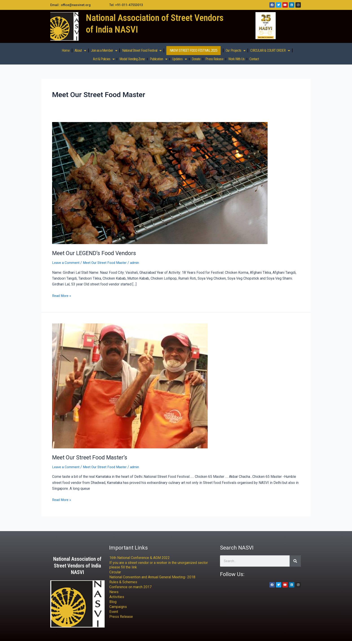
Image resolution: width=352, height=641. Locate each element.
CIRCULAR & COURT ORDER (270, 51)
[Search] (295, 561)
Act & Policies (103, 59)
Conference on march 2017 (130, 587)
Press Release (214, 59)
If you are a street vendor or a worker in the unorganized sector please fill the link (158, 565)
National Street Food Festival (141, 51)
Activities (116, 597)
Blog (113, 602)
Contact (254, 59)
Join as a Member (104, 51)
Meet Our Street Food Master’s (91, 457)
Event (113, 612)
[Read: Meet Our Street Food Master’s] (130, 385)
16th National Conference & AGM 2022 (139, 558)
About (80, 51)
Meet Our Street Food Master (107, 262)
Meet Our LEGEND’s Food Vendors (96, 253)
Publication (158, 59)
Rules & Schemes (123, 582)
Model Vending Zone (132, 59)
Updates (179, 59)
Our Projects (235, 51)
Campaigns (118, 607)
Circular (115, 572)
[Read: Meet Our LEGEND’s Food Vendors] (160, 183)
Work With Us (236, 59)
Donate (196, 59)
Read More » (62, 295)
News (114, 592)
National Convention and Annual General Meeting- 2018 (152, 577)
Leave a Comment (66, 262)
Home (65, 50)
